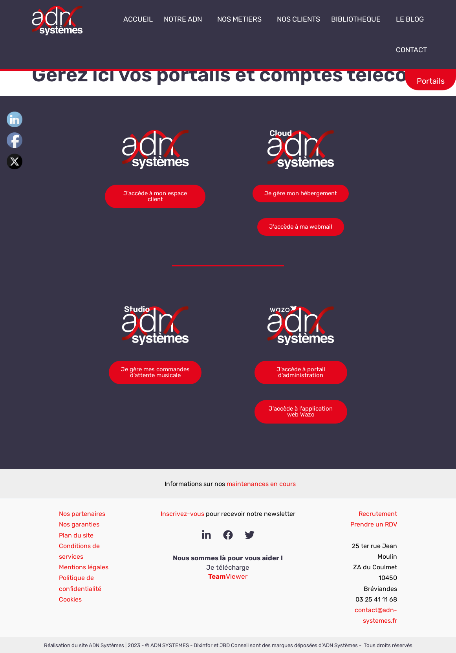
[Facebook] (228, 535)
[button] (205, 20)
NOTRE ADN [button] (185, 19)
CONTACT (411, 50)
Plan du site (76, 535)
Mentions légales (83, 567)
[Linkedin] (206, 535)
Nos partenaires (82, 513)
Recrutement (378, 513)
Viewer (227, 576)
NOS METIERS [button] (241, 19)
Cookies (70, 599)
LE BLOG (410, 19)
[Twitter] (250, 535)
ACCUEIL (138, 19)
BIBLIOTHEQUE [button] (358, 19)
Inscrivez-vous (182, 513)
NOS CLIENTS (298, 19)
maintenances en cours (261, 484)
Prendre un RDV (373, 524)
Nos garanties (79, 524)
